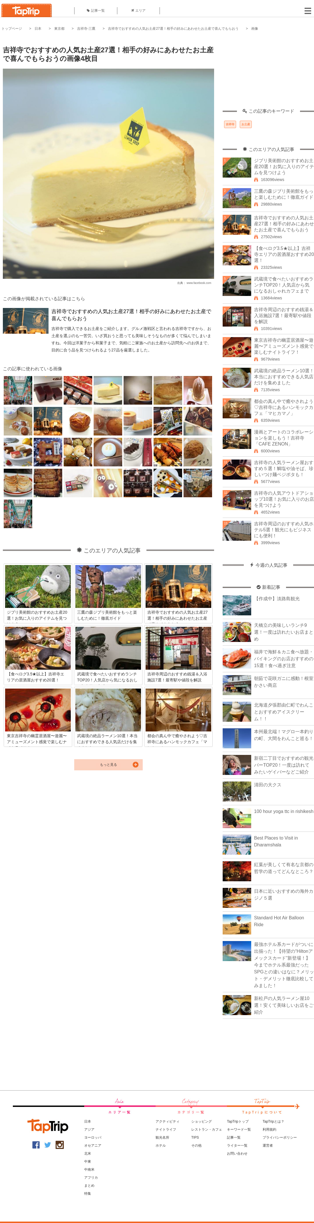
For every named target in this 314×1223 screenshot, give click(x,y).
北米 (87, 1154)
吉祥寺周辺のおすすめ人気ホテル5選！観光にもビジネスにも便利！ (283, 529)
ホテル (161, 1146)
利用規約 (269, 1129)
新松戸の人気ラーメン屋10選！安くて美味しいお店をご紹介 (283, 1005)
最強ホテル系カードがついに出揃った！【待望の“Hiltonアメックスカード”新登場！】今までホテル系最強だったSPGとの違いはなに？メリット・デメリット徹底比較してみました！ (284, 965)
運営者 (268, 1146)
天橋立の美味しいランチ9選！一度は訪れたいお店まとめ (283, 632)
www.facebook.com (199, 283)
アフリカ (91, 1178)
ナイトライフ (166, 1129)
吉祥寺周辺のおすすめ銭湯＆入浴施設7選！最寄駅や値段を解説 (283, 315)
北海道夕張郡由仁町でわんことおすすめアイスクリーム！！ (283, 712)
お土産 (245, 124)
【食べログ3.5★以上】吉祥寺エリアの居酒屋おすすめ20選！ (284, 254)
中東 (87, 1162)
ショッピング (201, 1121)
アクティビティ (168, 1121)
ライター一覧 (237, 1146)
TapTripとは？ (273, 1121)
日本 (38, 29)
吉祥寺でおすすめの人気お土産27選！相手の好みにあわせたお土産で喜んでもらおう (173, 29)
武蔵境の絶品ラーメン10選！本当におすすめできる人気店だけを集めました (284, 376)
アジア (89, 1129)
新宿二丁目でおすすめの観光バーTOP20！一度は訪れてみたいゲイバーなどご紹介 (283, 765)
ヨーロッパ (92, 1137)
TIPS (195, 1137)
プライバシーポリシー (280, 1137)
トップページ (11, 29)
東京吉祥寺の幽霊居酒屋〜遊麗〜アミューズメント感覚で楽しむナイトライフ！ (283, 346)
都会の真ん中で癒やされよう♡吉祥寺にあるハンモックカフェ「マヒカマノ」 (283, 407)
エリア (138, 11)
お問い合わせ (237, 1154)
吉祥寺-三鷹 (86, 29)
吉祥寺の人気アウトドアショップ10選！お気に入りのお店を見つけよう (284, 499)
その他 (196, 1146)
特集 (87, 1194)
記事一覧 (96, 11)
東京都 (59, 29)
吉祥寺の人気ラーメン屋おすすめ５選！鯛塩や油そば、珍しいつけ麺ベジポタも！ (283, 468)
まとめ (89, 1186)
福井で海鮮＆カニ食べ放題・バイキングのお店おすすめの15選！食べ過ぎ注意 (283, 658)
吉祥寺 (230, 124)
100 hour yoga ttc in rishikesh (283, 811)
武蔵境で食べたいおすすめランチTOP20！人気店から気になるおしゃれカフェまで (283, 285)
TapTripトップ (238, 1121)
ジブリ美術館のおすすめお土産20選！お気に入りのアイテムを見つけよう (284, 166)
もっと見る (108, 765)
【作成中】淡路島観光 (277, 598)
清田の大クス (267, 784)
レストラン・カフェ (206, 1129)
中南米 (89, 1170)
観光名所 (162, 1137)
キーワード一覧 (239, 1129)
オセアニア (92, 1146)
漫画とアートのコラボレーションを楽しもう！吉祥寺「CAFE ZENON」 (283, 437)
